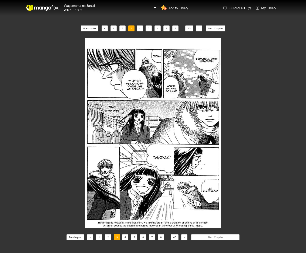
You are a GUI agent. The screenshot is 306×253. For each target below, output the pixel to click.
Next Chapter (215, 28)
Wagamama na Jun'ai (79, 5)
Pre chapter (89, 28)
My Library (268, 8)
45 (189, 28)
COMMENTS (240, 8)
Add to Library (178, 8)
